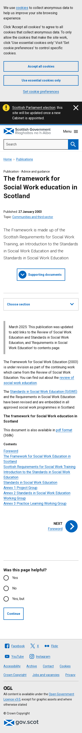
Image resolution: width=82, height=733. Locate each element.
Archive (31, 666)
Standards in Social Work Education (30, 482)
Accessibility (12, 666)
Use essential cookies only (41, 80)
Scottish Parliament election (33, 108)
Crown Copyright (14, 675)
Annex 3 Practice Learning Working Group (34, 503)
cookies (22, 8)
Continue (13, 613)
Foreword (10, 451)
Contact (48, 666)
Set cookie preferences (41, 92)
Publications (24, 159)
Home (7, 159)
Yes (15, 578)
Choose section (40, 304)
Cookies (65, 666)
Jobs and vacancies (45, 675)
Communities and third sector (32, 217)
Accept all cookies (41, 66)
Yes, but (18, 599)
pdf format (64, 430)
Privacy (70, 675)
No (14, 588)
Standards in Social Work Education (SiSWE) (43, 392)
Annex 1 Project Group (20, 488)
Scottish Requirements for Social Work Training (39, 467)
